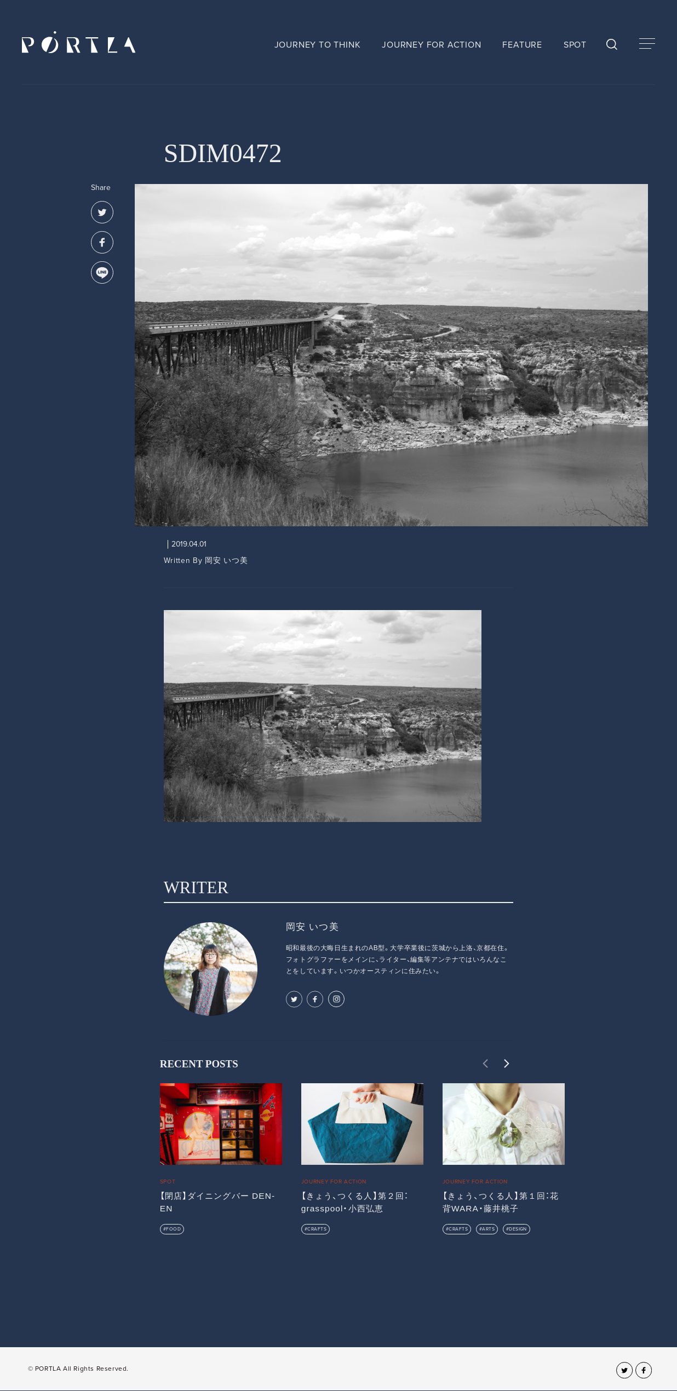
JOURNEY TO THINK (317, 44)
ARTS (488, 1229)
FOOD (173, 1229)
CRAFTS (316, 1229)
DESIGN (518, 1229)
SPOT (575, 44)
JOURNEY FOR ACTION (431, 44)
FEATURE (522, 44)
